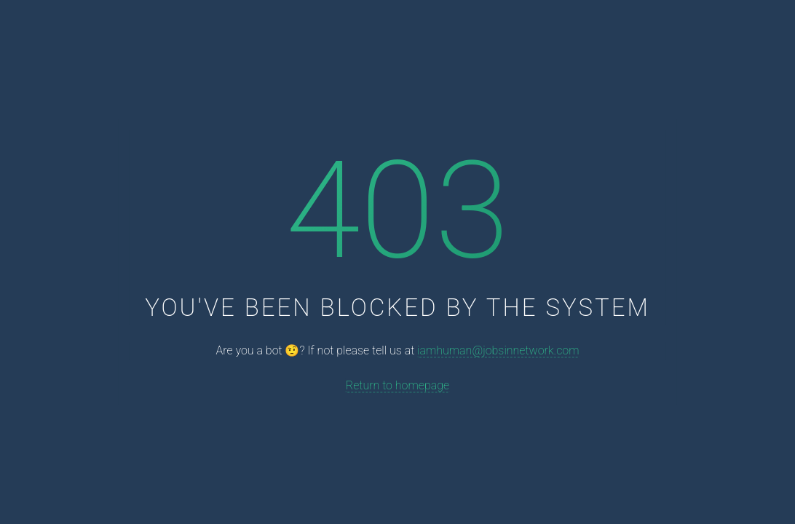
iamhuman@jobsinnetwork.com (498, 350)
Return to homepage (397, 385)
